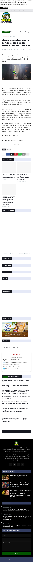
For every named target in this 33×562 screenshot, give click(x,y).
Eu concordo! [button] (4, 8)
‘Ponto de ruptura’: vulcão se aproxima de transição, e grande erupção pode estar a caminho (15, 403)
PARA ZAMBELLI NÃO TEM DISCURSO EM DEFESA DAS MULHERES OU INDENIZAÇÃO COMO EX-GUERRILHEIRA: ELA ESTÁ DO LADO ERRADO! (15, 391)
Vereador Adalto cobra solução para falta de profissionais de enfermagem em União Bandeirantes (17, 518)
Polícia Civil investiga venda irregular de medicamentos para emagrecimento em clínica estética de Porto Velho (8, 200)
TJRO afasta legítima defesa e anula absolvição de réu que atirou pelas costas (16, 510)
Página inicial (5, 37)
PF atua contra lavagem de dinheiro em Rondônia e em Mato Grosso (23, 177)
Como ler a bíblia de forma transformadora (15, 415)
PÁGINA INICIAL (6, 345)
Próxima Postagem (24, 254)
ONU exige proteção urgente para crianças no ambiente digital (17, 525)
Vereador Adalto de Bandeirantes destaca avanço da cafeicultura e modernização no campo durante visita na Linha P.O (15, 410)
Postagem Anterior (8, 254)
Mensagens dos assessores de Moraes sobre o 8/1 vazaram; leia (16, 397)
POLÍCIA (12, 37)
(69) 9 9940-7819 (15, 360)
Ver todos (28, 159)
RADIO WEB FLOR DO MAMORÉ (10, 347)
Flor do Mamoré (21, 559)
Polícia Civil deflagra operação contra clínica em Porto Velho (8, 176)
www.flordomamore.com (18, 369)
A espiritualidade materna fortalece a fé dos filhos (15, 381)
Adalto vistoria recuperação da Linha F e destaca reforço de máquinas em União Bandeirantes (14, 420)
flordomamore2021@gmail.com (18, 362)
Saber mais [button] (10, 6)
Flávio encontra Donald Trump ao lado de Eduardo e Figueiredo (20, 32)
